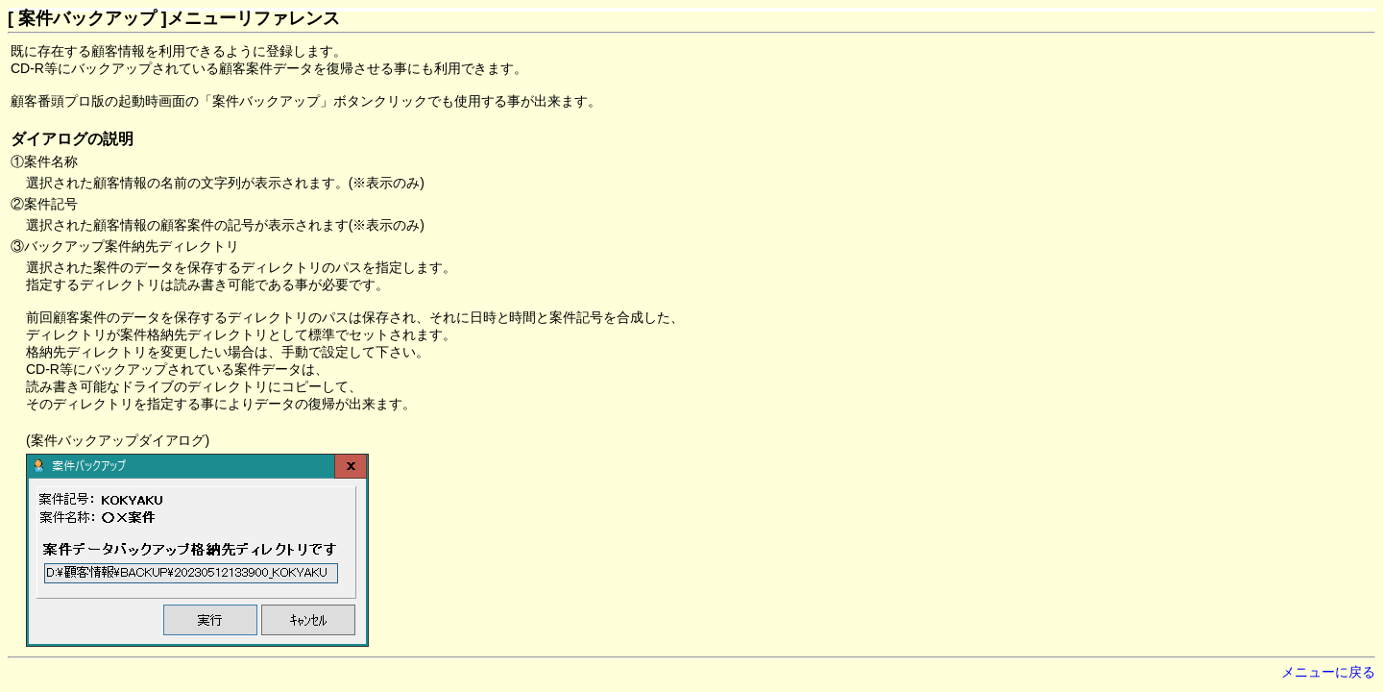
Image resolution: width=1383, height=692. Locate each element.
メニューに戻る (1328, 672)
